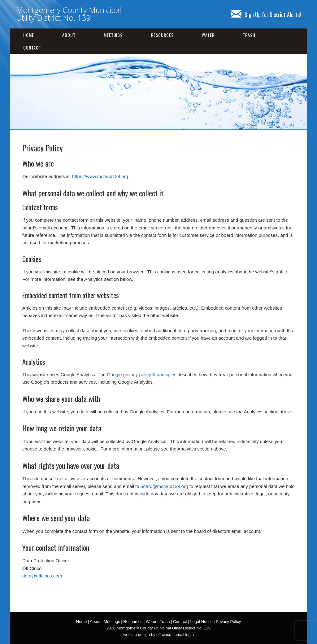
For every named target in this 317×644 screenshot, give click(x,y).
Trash (249, 35)
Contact (32, 47)
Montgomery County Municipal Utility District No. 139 (68, 14)
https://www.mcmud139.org (100, 176)
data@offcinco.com (42, 575)
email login (184, 634)
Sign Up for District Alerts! (266, 15)
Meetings (113, 35)
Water (208, 35)
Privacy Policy (228, 621)
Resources (162, 35)
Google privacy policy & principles (141, 374)
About (69, 35)
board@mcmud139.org (164, 486)
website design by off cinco (147, 634)
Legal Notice (201, 621)
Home (28, 35)
